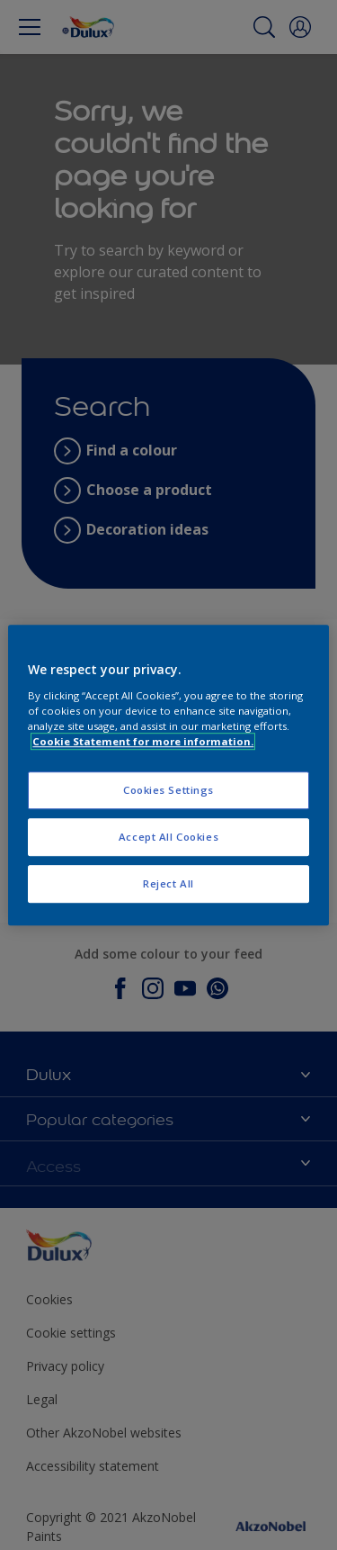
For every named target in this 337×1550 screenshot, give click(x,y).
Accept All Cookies (168, 836)
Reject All (168, 883)
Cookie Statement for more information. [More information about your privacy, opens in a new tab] (142, 741)
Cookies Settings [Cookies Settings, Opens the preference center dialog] (168, 790)
